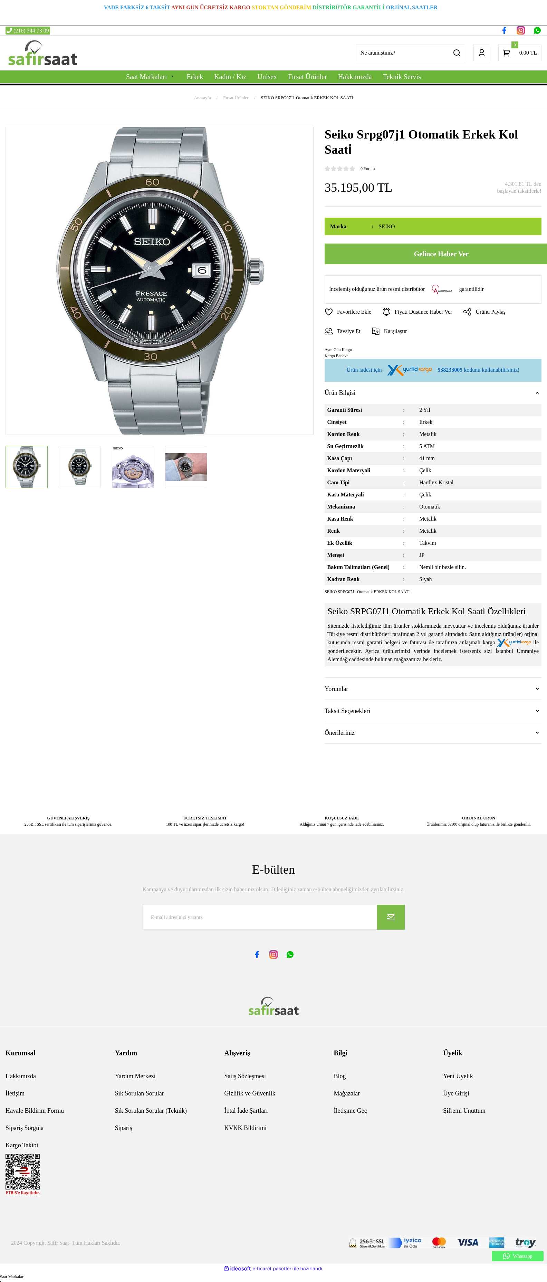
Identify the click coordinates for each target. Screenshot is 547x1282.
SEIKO (387, 226)
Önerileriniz (340, 732)
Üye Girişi (456, 1093)
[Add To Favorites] (348, 312)
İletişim (15, 1093)
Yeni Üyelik (458, 1076)
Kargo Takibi (22, 1145)
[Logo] (42, 52)
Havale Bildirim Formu (35, 1110)
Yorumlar (336, 688)
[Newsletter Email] (273, 917)
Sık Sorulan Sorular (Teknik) (151, 1110)
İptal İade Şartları (246, 1110)
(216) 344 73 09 (28, 31)
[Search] (410, 53)
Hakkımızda (21, 1076)
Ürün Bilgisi (340, 392)
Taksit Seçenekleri (347, 711)
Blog (340, 1076)
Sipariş (123, 1127)
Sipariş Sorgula (25, 1127)
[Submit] (391, 917)
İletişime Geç (350, 1110)
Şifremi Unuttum (464, 1110)
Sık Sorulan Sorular (139, 1093)
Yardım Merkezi (135, 1076)
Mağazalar (347, 1093)
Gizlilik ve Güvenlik (250, 1093)
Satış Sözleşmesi (245, 1076)
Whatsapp (517, 1256)
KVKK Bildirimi (245, 1127)
